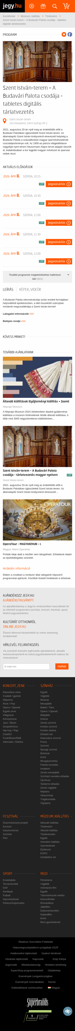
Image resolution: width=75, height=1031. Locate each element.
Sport (7, 874)
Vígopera (45, 803)
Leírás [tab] (8, 290)
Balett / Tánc (47, 707)
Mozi (44, 874)
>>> (31, 313)
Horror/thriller (47, 899)
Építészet (45, 849)
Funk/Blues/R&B (12, 738)
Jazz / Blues (9, 722)
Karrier (52, 982)
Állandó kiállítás (49, 830)
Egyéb (44, 692)
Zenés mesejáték (49, 772)
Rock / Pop (9, 703)
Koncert (7, 826)
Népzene (8, 699)
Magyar (54, 987)
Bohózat (45, 753)
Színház (46, 686)
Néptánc (45, 791)
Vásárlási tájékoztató (16, 959)
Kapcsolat (38, 959)
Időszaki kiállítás (49, 822)
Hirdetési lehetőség (55, 964)
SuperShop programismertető (27, 970)
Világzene (8, 715)
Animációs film (48, 887)
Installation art (48, 857)
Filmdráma (46, 880)
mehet (62, 666)
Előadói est (46, 734)
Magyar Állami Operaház (16, 549)
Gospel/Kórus (10, 726)
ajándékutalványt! (18, 600)
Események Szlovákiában (29, 982)
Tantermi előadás (49, 783)
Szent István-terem (13, 480)
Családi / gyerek (12, 696)
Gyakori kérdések (51, 953)
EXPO (43, 853)
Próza (43, 741)
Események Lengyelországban (36, 976)
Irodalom (45, 768)
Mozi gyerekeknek (50, 922)
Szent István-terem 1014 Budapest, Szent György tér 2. (28, 121)
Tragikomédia (47, 799)
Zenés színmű (48, 722)
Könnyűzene (10, 718)
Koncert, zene (14, 686)
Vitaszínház (46, 795)
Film (5, 838)
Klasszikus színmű (50, 738)
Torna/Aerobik (10, 883)
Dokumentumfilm (49, 910)
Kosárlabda (9, 880)
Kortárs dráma (48, 730)
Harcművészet (11, 899)
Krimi (43, 757)
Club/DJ (7, 734)
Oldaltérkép (54, 970)
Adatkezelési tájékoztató (23, 953)
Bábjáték (45, 715)
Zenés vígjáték (48, 787)
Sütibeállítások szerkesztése (27, 987)
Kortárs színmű (48, 726)
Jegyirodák (11, 964)
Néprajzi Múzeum (12, 406)
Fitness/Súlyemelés (13, 903)
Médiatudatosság (31, 964)
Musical (44, 699)
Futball (6, 895)
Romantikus (47, 903)
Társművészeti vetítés (52, 895)
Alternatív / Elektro (13, 741)
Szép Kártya (59, 959)
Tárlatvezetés (47, 834)
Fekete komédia (49, 764)
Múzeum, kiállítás (54, 816)
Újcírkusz (45, 780)
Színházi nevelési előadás (54, 776)
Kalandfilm (46, 914)
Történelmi (46, 826)
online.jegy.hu (14, 627)
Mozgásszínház (49, 761)
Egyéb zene (9, 711)
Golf (5, 887)
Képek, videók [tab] (30, 290)
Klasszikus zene (12, 692)
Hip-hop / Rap (10, 730)
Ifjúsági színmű (48, 749)
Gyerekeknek (47, 845)
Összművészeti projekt (15, 822)
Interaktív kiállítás (50, 841)
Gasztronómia (10, 830)
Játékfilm (45, 906)
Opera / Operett (11, 707)
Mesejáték (46, 703)
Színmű (44, 745)
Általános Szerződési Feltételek (35, 941)
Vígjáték (44, 696)
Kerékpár (8, 891)
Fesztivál (10, 816)
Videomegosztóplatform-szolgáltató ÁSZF (36, 947)
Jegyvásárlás (56, 184)
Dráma (44, 718)
